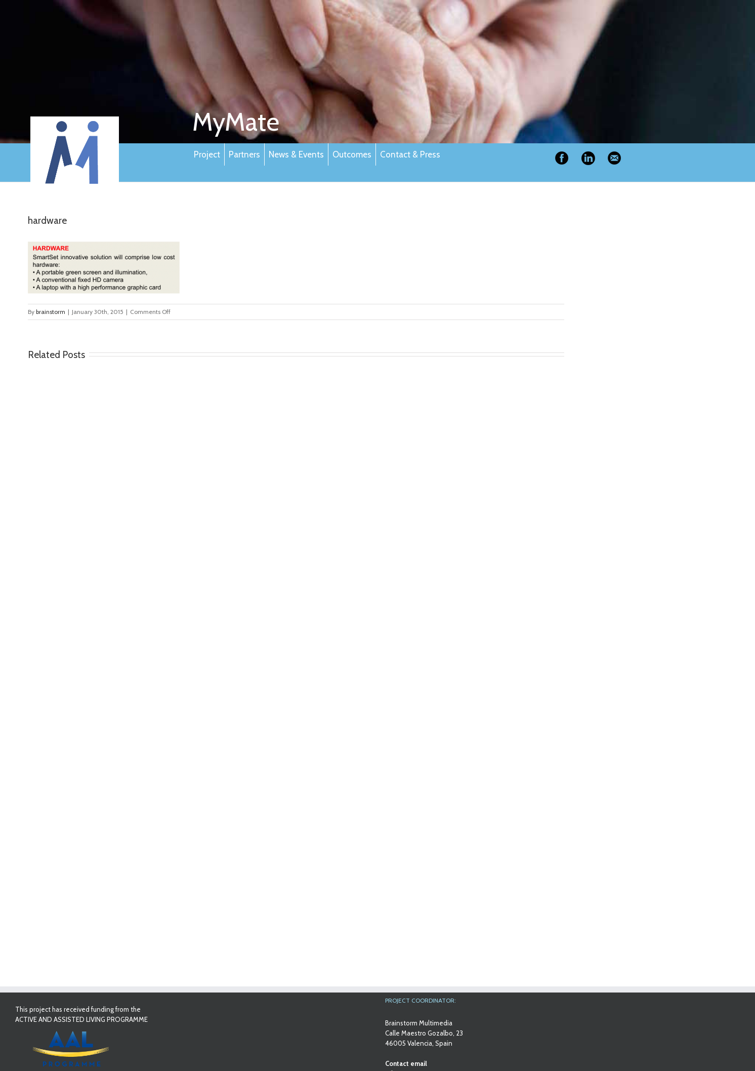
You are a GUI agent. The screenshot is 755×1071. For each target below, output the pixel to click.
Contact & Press (410, 154)
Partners (244, 154)
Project (207, 154)
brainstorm (50, 311)
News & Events (296, 154)
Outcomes (351, 154)
